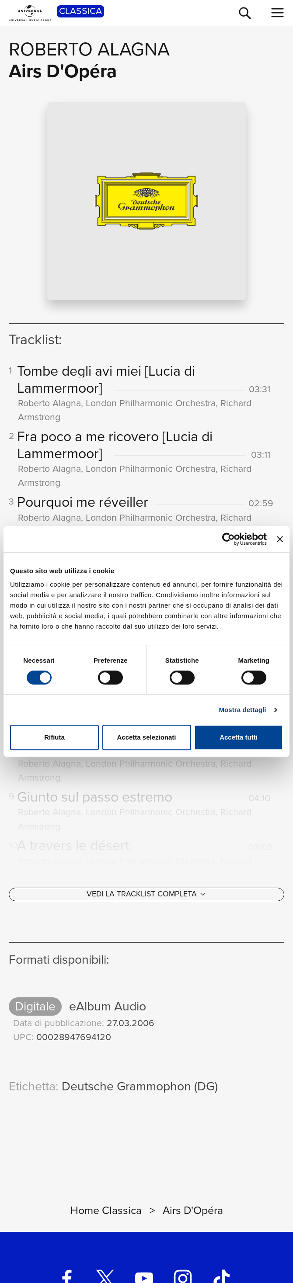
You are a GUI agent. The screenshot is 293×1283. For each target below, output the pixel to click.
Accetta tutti (239, 737)
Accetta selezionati (146, 737)
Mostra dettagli (242, 709)
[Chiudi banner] (280, 539)
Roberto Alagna (89, 49)
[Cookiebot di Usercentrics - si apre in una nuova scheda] (228, 539)
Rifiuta (54, 737)
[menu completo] (278, 12)
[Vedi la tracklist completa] (146, 899)
